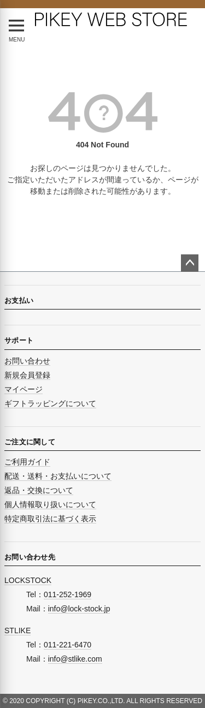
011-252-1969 (67, 594)
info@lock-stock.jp (79, 608)
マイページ (23, 389)
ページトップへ (189, 263)
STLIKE (17, 630)
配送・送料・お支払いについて (58, 476)
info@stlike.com (75, 659)
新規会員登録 (27, 375)
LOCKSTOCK (27, 580)
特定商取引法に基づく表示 (50, 518)
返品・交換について (38, 490)
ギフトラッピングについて (50, 403)
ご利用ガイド (27, 461)
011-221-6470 (67, 644)
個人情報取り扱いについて (50, 504)
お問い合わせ (27, 360)
